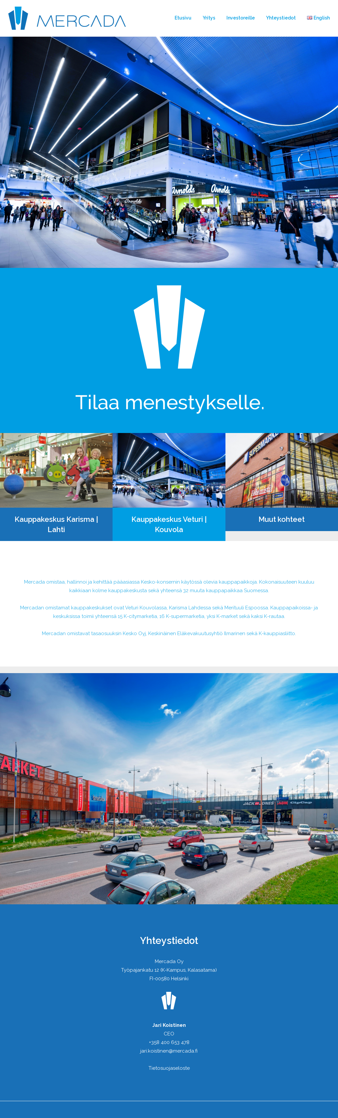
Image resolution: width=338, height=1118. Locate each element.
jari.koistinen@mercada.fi (169, 1051)
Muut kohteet (281, 519)
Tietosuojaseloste (169, 1068)
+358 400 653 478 (169, 1042)
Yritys (209, 17)
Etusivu (183, 17)
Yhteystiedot (281, 17)
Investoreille (240, 17)
